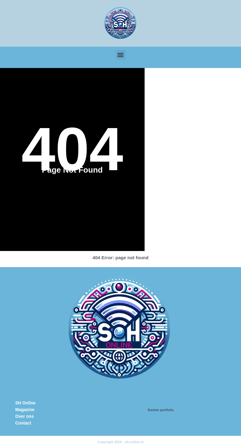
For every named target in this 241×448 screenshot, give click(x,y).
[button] (121, 55)
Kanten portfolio (161, 410)
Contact (23, 423)
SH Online (25, 402)
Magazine (24, 409)
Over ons (24, 416)
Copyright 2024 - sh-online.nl (121, 442)
